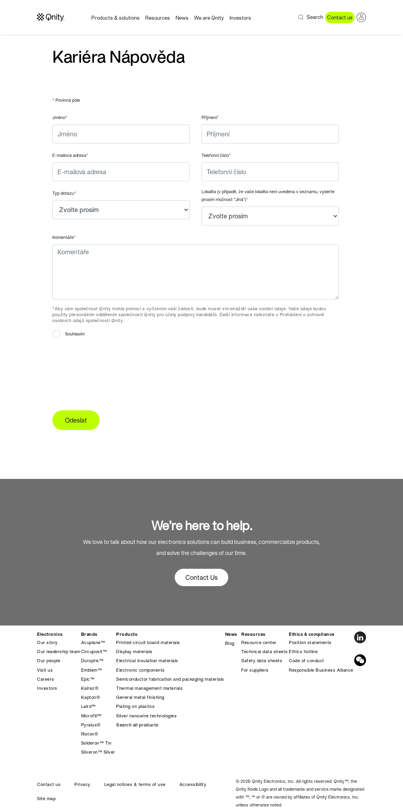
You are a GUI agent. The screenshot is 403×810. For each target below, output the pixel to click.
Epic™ (87, 679)
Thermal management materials (149, 688)
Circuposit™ (94, 651)
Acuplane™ (93, 642)
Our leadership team (58, 651)
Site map (46, 798)
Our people (48, 660)
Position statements (310, 642)
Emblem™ (91, 670)
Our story (47, 642)
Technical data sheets (264, 651)
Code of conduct (306, 660)
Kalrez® (90, 688)
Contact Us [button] (201, 577)
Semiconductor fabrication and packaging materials (170, 679)
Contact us (340, 17)
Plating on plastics (135, 706)
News (182, 18)
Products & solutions (115, 18)
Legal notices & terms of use (135, 784)
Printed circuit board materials (148, 642)
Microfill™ (91, 715)
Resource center (259, 642)
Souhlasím (75, 333)
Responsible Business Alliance (321, 670)
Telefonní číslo (216, 155)
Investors (240, 18)
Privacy (82, 784)
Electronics (50, 634)
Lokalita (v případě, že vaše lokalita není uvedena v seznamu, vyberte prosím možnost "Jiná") (268, 195)
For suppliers (255, 670)
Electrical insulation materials (147, 660)
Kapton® (90, 697)
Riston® (89, 734)
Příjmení (210, 117)
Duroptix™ (92, 660)
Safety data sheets (261, 660)
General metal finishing (140, 697)
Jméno (59, 117)
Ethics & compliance (312, 634)
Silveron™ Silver (98, 752)
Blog (230, 643)
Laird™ (88, 706)
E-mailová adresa (70, 155)
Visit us (45, 670)
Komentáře (64, 237)
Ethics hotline (303, 651)
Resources (157, 18)
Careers (45, 679)
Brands (89, 634)
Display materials (134, 651)
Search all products (137, 724)
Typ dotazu (64, 193)
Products (126, 634)
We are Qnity (209, 18)
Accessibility (193, 784)
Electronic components (140, 670)
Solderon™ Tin (96, 743)
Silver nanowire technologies (146, 715)
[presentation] (112, 372)
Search (315, 17)
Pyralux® (91, 724)
